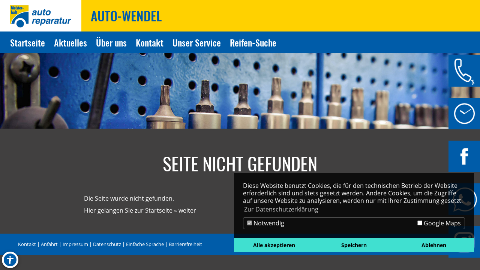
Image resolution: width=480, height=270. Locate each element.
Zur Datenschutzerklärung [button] (281, 209)
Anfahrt (49, 244)
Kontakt (27, 244)
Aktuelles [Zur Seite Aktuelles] (70, 42)
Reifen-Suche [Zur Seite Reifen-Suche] (253, 42)
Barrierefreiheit (185, 244)
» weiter (185, 210)
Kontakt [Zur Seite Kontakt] (150, 42)
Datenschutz (107, 244)
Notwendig (265, 223)
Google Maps (439, 223)
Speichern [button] (354, 245)
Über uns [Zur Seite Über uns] (111, 42)
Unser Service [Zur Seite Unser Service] (196, 42)
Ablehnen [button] (434, 245)
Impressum (75, 244)
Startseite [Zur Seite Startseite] (27, 42)
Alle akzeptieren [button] (274, 245)
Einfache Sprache (145, 244)
